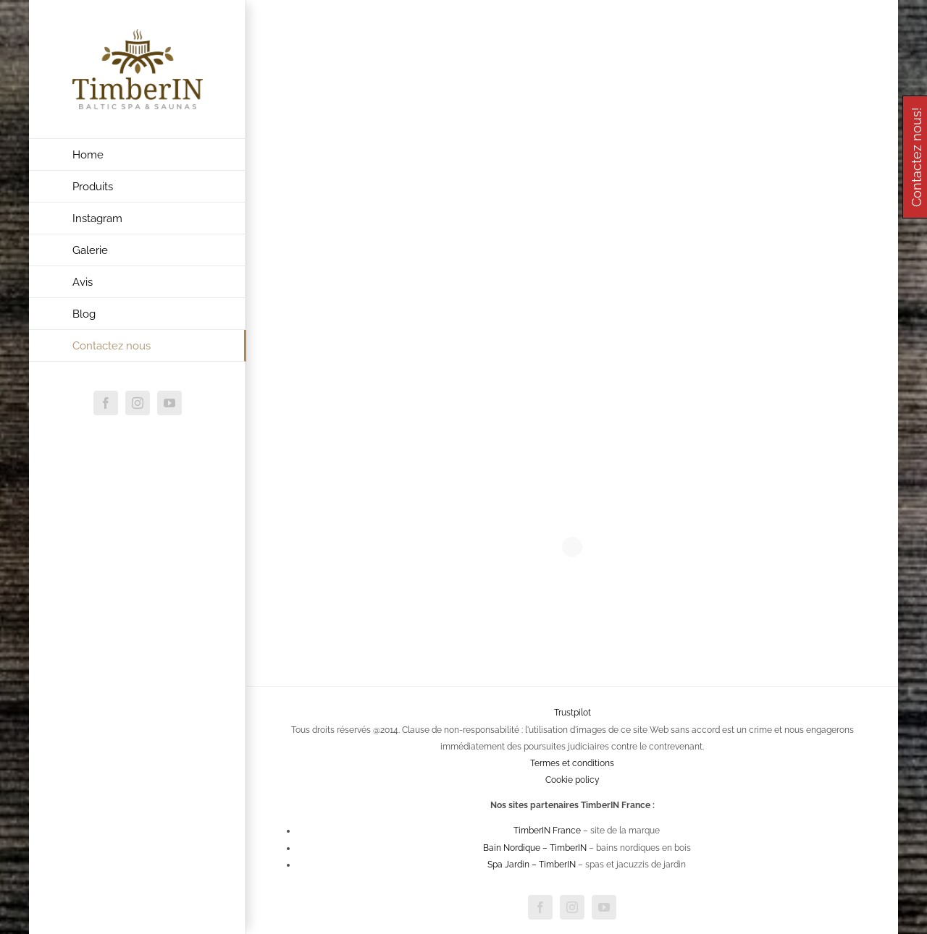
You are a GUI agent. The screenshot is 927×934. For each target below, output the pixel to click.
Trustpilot (572, 713)
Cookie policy (572, 780)
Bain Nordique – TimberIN (535, 848)
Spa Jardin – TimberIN (531, 864)
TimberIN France (547, 830)
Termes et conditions (572, 763)
